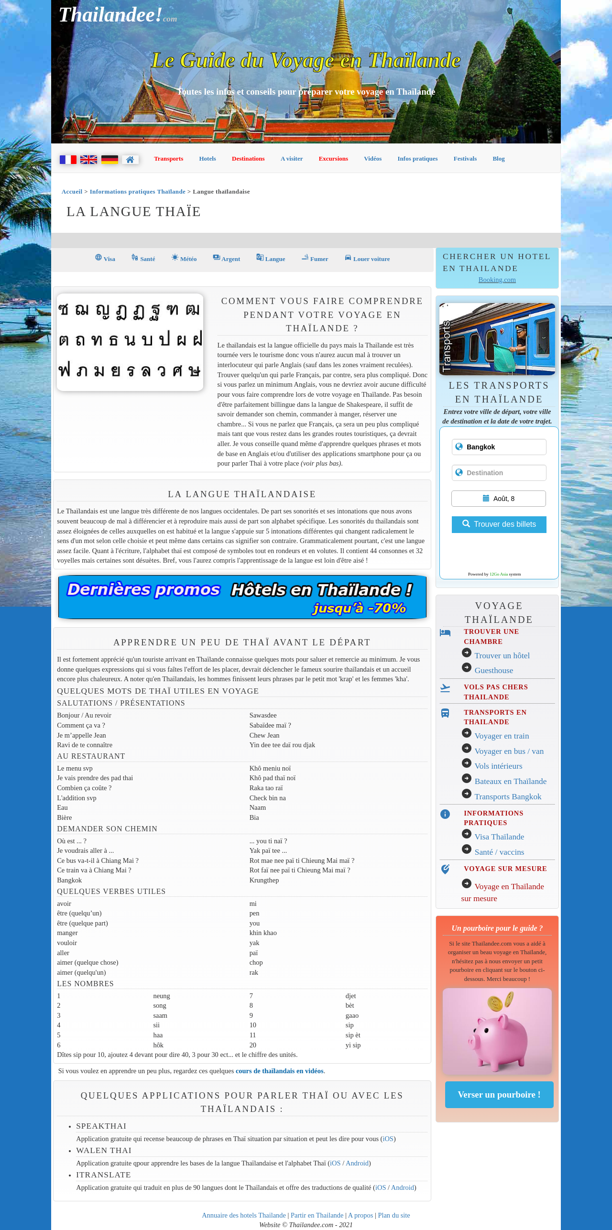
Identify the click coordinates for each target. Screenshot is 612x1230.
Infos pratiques (418, 158)
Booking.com (497, 279)
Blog (498, 158)
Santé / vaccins (500, 852)
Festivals (465, 158)
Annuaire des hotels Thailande (244, 1215)
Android (357, 1163)
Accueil (72, 191)
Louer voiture (367, 257)
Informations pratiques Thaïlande (138, 191)
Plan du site (394, 1215)
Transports (168, 158)
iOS (387, 1139)
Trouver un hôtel (502, 655)
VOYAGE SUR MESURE (505, 868)
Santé (143, 257)
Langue (270, 257)
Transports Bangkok (507, 796)
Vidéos (373, 158)
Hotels (207, 158)
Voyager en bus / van (509, 751)
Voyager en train (501, 735)
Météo (184, 257)
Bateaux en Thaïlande (511, 781)
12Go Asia (499, 574)
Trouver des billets (499, 524)
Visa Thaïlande (499, 836)
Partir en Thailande (317, 1215)
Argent (226, 257)
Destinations (248, 158)
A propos (360, 1215)
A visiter (292, 158)
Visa (105, 257)
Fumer (314, 257)
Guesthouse (494, 670)
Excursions (333, 158)
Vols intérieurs (498, 766)
